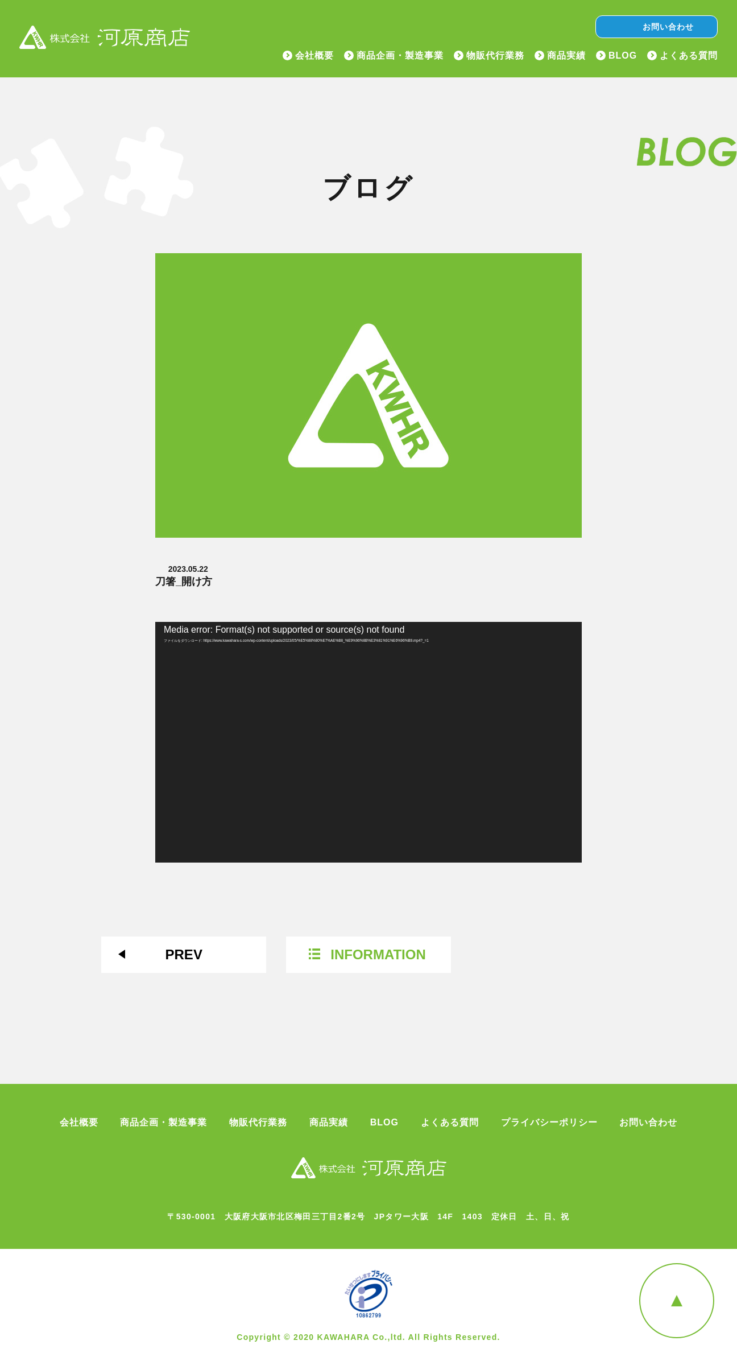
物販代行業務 (495, 55)
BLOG (622, 55)
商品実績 (566, 55)
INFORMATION (378, 954)
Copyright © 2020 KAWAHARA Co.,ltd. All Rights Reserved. (368, 1337)
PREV (183, 954)
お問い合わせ (668, 26)
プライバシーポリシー (549, 1122)
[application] (368, 742)
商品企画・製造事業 (400, 55)
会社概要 (314, 55)
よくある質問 (689, 55)
